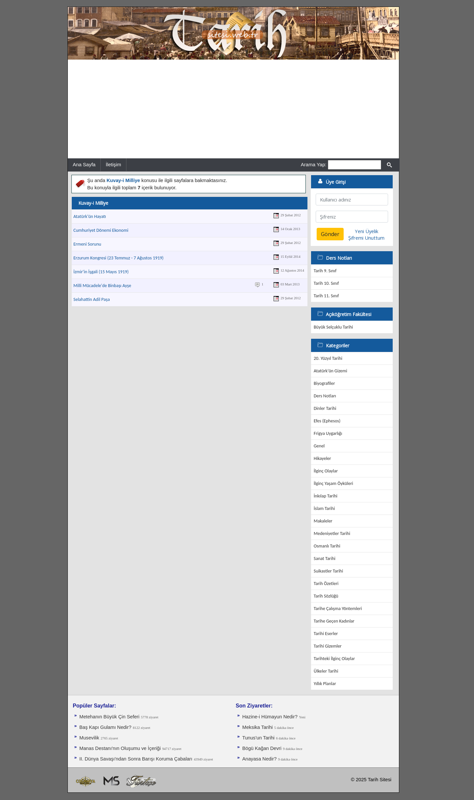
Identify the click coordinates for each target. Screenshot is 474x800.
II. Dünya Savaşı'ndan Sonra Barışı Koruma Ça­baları (135, 758)
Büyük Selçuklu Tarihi (333, 327)
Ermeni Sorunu (87, 244)
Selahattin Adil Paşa (91, 299)
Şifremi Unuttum (366, 237)
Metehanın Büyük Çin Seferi (109, 716)
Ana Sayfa (84, 164)
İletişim (113, 164)
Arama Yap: (314, 164)
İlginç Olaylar (326, 471)
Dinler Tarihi (325, 408)
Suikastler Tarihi (328, 571)
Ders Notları (325, 396)
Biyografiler (324, 383)
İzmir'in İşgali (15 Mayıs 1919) (101, 272)
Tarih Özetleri (326, 583)
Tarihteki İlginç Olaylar (334, 658)
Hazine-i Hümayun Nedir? (270, 716)
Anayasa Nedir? (259, 758)
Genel (319, 446)
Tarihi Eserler (326, 633)
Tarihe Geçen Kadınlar (334, 621)
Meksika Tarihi (257, 727)
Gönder (330, 234)
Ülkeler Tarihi (326, 671)
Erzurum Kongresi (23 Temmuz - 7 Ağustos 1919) (118, 258)
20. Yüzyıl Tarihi (328, 358)
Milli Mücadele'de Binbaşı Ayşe (102, 285)
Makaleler (323, 521)
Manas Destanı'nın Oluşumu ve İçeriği (120, 748)
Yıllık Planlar (325, 683)
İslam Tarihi (324, 508)
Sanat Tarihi (324, 558)
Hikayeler (322, 458)
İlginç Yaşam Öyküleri (333, 483)
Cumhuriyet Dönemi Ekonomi (100, 230)
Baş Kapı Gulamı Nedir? (105, 727)
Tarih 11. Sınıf (326, 296)
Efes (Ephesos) (327, 421)
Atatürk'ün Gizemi (330, 371)
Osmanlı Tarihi (327, 546)
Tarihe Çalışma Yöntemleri (338, 608)
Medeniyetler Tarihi (332, 533)
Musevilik (89, 737)
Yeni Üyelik (366, 231)
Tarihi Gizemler (328, 646)
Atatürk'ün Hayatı (89, 216)
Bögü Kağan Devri (261, 748)
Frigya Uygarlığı (328, 433)
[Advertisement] (233, 109)
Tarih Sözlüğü (326, 596)
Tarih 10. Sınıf (326, 283)
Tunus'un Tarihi (258, 737)
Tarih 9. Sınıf (325, 271)
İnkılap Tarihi (325, 496)
